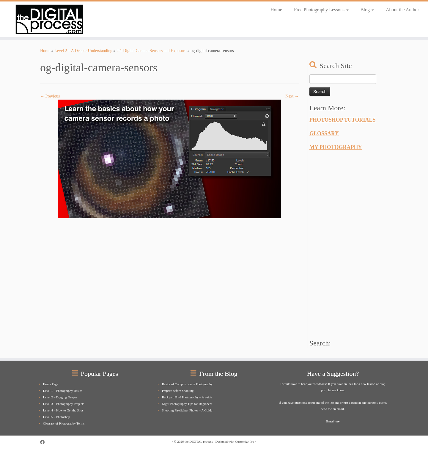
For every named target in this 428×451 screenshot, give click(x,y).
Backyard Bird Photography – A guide (187, 397)
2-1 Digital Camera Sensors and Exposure (151, 50)
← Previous (50, 96)
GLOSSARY (324, 133)
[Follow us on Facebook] (44, 442)
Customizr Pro (244, 441)
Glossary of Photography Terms (64, 423)
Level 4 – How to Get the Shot (63, 410)
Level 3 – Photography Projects (63, 404)
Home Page (50, 384)
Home (276, 9)
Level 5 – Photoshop (56, 417)
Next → (292, 96)
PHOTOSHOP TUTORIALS (342, 120)
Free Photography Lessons (321, 9)
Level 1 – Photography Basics (62, 390)
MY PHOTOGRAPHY (335, 147)
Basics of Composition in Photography (187, 384)
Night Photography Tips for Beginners (187, 404)
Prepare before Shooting (178, 390)
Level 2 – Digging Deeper (60, 397)
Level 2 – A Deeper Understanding (83, 50)
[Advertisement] (354, 243)
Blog (367, 9)
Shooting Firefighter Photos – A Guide (187, 410)
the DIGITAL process (199, 441)
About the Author (402, 9)
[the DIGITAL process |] (49, 19)
